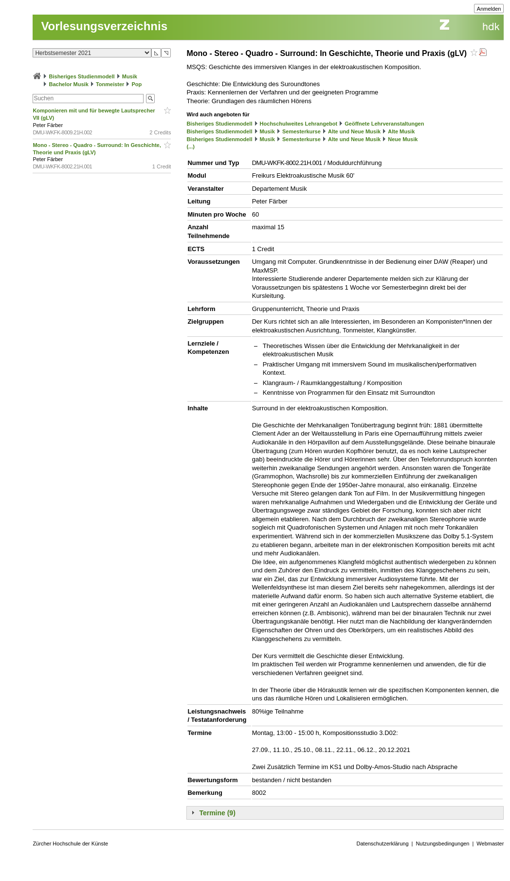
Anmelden (489, 9)
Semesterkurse (301, 131)
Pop (137, 84)
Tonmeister (110, 84)
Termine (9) (217, 813)
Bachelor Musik (68, 84)
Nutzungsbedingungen (442, 843)
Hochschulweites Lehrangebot (299, 124)
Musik (129, 76)
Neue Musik (403, 139)
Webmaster (490, 843)
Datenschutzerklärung (383, 843)
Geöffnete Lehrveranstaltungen (384, 124)
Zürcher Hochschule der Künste (70, 843)
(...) (190, 146)
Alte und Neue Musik (354, 131)
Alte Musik (401, 131)
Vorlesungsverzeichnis (104, 26)
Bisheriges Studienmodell (82, 76)
